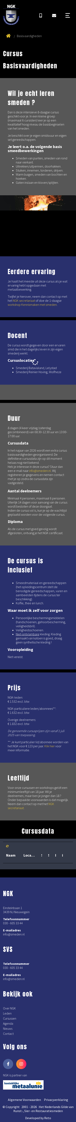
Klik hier (49, 746)
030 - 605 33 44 (13, 923)
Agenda (8, 1023)
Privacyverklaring (56, 1100)
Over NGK (9, 1008)
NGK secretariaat (24, 300)
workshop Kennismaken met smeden (32, 305)
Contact (8, 1034)
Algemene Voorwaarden (24, 1100)
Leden (7, 1013)
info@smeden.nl (40, 471)
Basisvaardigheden (29, 36)
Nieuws (7, 1028)
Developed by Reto (38, 1118)
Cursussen (9, 1018)
